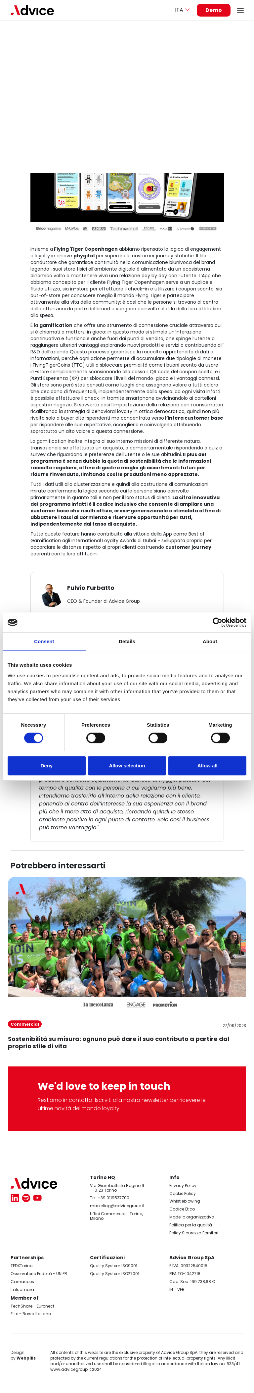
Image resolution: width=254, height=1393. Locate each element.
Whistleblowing (184, 1201)
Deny (46, 765)
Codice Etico (182, 1209)
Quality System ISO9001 (113, 1265)
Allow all (207, 765)
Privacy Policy (182, 1185)
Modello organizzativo (191, 1217)
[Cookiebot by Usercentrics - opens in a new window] (217, 622)
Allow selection (127, 765)
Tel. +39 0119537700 (109, 1198)
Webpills (26, 1358)
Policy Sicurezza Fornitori (193, 1233)
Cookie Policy (182, 1193)
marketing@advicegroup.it (117, 1206)
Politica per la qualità (190, 1225)
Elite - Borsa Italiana (31, 1313)
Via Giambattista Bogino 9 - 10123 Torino (117, 1188)
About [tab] (210, 641)
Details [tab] (127, 641)
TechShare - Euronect (32, 1306)
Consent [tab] (44, 641)
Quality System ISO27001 (114, 1273)
